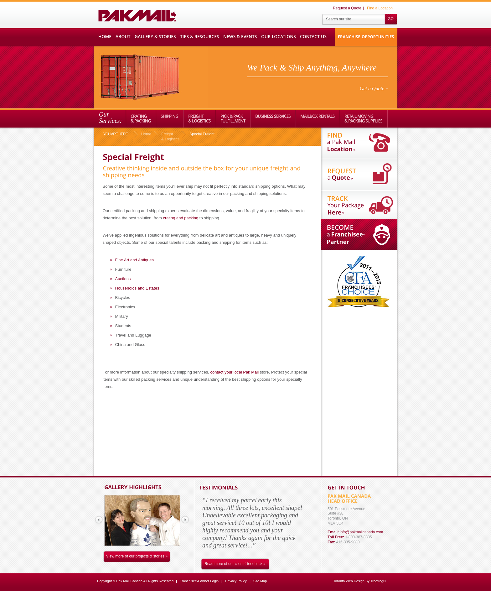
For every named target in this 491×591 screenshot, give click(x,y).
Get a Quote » (374, 88)
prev (99, 519)
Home (146, 134)
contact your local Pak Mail (234, 372)
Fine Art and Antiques (134, 260)
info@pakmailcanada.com (361, 532)
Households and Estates (137, 288)
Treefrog (376, 581)
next (185, 519)
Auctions (123, 278)
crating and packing (180, 218)
